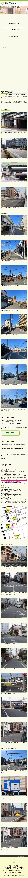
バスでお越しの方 (14, 30)
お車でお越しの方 (14, 36)
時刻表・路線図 (10, 433)
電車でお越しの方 (14, 23)
